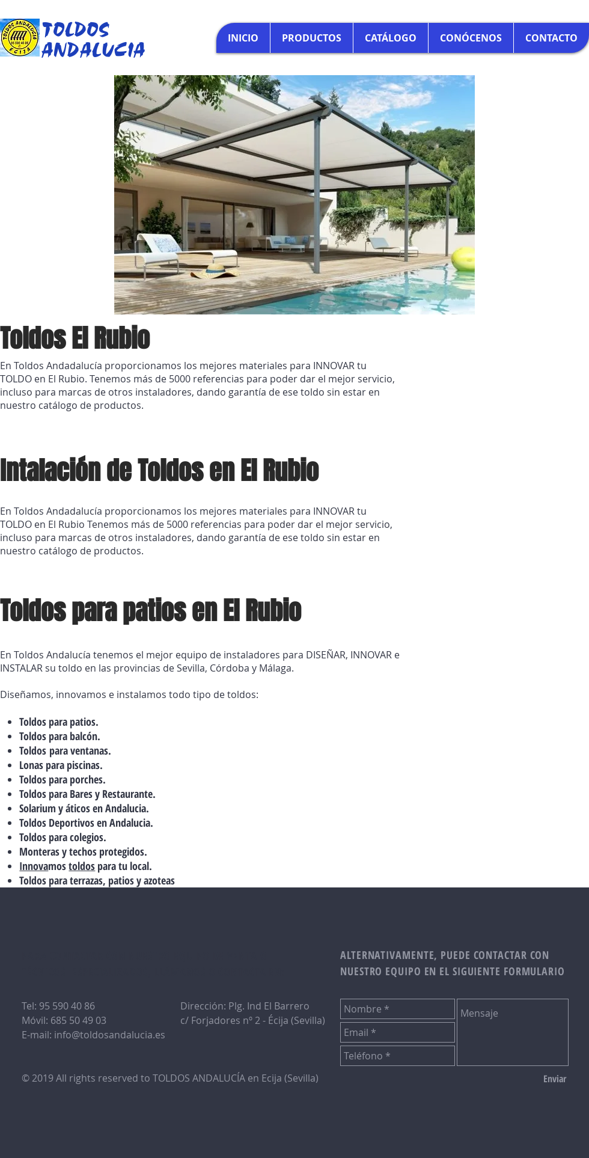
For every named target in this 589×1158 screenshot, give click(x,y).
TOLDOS (76, 28)
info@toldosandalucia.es (109, 1034)
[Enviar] (554, 1078)
